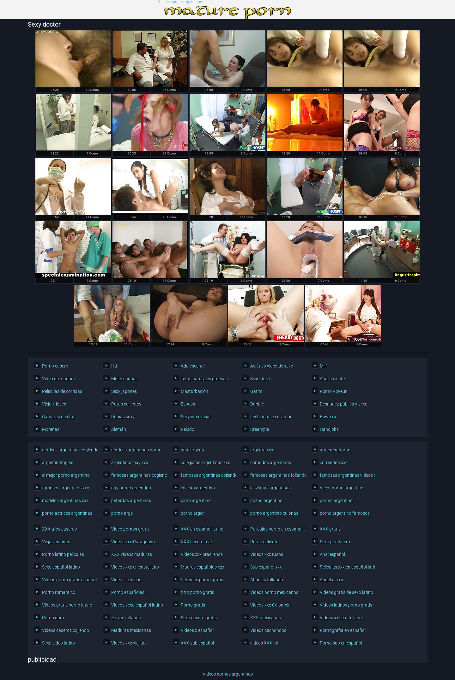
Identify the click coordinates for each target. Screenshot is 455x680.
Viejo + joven (54, 403)
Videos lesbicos (126, 579)
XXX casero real (196, 541)
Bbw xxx (328, 416)
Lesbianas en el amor (271, 416)
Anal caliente (332, 378)
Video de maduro (58, 378)
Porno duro (53, 617)
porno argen (193, 513)
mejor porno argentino (341, 487)
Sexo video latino (58, 642)
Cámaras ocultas (59, 416)
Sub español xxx (266, 567)
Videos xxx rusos (266, 554)
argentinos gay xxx (129, 462)
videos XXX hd (264, 642)
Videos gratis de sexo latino (346, 592)
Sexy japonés (124, 391)
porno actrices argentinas (67, 513)
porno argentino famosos (345, 513)
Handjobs (329, 429)
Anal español (332, 554)
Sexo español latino (61, 567)
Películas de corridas (62, 391)
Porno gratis (193, 605)
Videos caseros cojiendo (65, 630)
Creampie (259, 429)
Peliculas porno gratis (202, 579)
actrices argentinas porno (136, 449)
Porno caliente (264, 541)
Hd (114, 365)
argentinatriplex (57, 462)
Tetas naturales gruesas (204, 378)
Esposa (188, 403)
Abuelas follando (266, 579)
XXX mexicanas (265, 617)
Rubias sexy (123, 416)
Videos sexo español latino (137, 605)
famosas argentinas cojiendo (207, 475)
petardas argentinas (131, 500)
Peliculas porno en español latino (276, 529)
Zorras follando (126, 617)
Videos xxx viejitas (129, 642)
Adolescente (193, 365)
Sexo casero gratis (199, 617)
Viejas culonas (56, 541)
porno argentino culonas (274, 513)
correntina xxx (334, 462)
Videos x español (197, 630)
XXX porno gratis (197, 592)
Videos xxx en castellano (135, 567)
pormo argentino (336, 500)
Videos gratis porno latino (67, 605)
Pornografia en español (343, 630)
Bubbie (257, 403)
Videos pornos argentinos (180, 2)
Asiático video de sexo (271, 365)
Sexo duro (260, 378)
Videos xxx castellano (341, 617)
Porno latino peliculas (63, 554)
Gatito (256, 391)
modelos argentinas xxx (65, 500)
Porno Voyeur (333, 391)
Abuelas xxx (331, 579)
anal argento (193, 449)
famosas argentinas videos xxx (346, 475)
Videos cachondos (268, 630)
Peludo (187, 429)
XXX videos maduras (131, 554)
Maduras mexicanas (131, 630)
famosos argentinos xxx (65, 487)
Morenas (50, 429)
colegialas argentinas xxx (205, 462)
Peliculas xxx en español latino (346, 567)
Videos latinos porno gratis (346, 605)
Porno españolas (127, 592)
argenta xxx (261, 449)
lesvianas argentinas (270, 487)
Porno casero (55, 365)
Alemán (118, 429)
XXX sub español (197, 642)
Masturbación (194, 391)
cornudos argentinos (270, 462)
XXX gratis (330, 529)
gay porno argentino (131, 487)
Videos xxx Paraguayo (133, 541)
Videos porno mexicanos (274, 592)
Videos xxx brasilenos (202, 554)
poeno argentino (266, 500)
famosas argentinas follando (276, 475)
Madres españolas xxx (202, 567)
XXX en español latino (202, 529)
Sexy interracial (195, 416)
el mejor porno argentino (66, 475)
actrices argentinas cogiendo (68, 449)
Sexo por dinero (335, 541)
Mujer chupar (124, 378)
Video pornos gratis (130, 529)
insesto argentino (198, 487)
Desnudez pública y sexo (343, 403)
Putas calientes (126, 403)
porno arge (122, 513)
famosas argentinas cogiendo (137, 475)
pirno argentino (196, 500)
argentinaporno (335, 449)
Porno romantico (58, 592)
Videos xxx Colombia (270, 605)
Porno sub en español (341, 642)
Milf (323, 365)
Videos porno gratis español (68, 579)
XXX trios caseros (59, 529)
